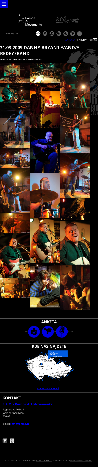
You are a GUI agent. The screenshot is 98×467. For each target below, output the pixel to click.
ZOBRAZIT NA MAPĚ (49, 370)
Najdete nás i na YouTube (12, 441)
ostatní (79, 33)
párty (52, 33)
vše (38, 33)
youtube (93, 39)
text (62, 332)
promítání (72, 33)
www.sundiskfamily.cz (81, 460)
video (48, 332)
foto (34, 332)
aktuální (70, 39)
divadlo (59, 33)
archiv (83, 39)
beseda (66, 33)
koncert (45, 33)
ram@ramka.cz (19, 423)
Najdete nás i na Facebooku (5, 441)
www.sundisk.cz (44, 460)
